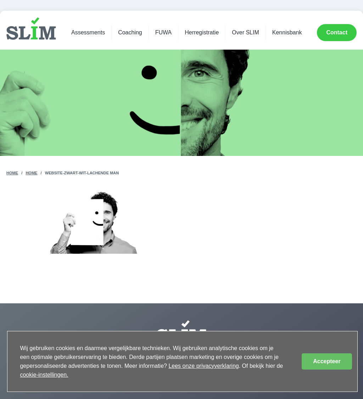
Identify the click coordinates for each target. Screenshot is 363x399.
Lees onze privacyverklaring (203, 366)
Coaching (130, 32)
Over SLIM (245, 32)
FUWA (163, 32)
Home (12, 173)
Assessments (88, 32)
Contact (336, 32)
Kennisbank (287, 32)
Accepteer (326, 361)
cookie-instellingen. (44, 375)
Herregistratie (202, 32)
